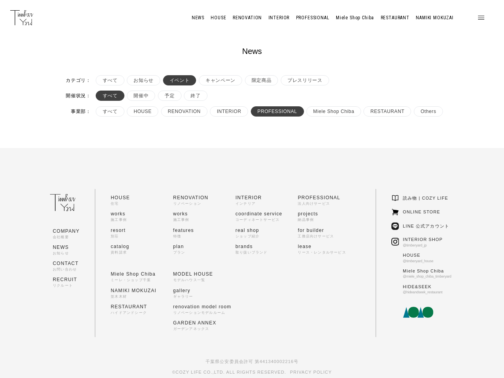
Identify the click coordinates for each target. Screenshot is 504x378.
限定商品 (261, 80)
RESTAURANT (387, 111)
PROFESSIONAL (277, 111)
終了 (195, 95)
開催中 (140, 95)
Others (428, 111)
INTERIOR (229, 111)
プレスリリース (304, 80)
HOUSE (142, 111)
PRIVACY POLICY (311, 372)
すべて (110, 80)
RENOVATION (184, 111)
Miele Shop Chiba (333, 111)
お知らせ (143, 80)
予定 (169, 95)
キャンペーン (220, 80)
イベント (179, 80)
